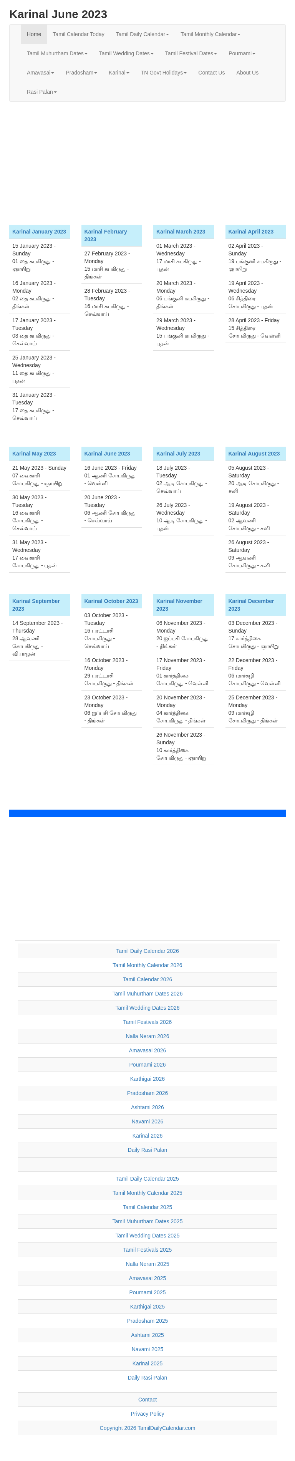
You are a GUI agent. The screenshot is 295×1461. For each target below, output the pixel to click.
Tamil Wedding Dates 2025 (147, 1235)
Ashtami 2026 (147, 1107)
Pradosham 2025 (147, 1321)
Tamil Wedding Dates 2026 (147, 1008)
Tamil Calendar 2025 (147, 1207)
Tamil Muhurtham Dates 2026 (148, 994)
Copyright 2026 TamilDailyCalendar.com (148, 1428)
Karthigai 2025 (147, 1307)
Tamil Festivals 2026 (147, 1022)
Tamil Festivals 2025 (147, 1250)
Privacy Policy (147, 1414)
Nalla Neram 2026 (147, 1036)
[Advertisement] (147, 163)
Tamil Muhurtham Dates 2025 (148, 1221)
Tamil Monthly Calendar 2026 (147, 965)
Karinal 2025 (148, 1363)
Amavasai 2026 (147, 1050)
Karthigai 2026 (147, 1079)
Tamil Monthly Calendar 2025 (147, 1193)
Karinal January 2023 (39, 232)
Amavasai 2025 (147, 1278)
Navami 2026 (148, 1121)
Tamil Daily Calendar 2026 (147, 951)
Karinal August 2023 (254, 454)
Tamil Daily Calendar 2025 (147, 1179)
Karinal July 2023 (178, 454)
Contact (147, 1399)
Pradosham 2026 (147, 1093)
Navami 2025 (148, 1349)
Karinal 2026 (148, 1136)
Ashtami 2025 (147, 1335)
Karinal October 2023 (111, 601)
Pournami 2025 (147, 1292)
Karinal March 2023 (181, 232)
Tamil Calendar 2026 (147, 979)
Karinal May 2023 (34, 454)
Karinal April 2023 (251, 232)
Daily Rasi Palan (147, 1150)
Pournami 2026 (147, 1065)
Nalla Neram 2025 (147, 1264)
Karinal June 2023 (107, 454)
